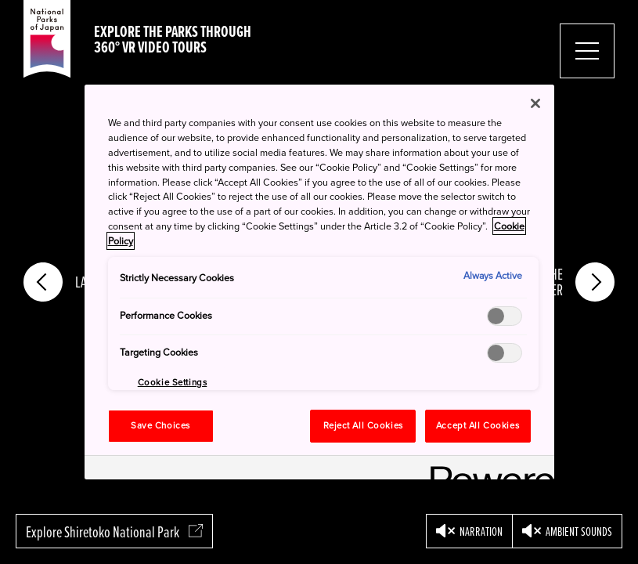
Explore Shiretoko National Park (114, 531)
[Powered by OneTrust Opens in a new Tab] (486, 469)
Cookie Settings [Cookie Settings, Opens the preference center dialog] (172, 382)
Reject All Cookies (363, 425)
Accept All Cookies (477, 425)
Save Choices (160, 425)
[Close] (535, 103)
